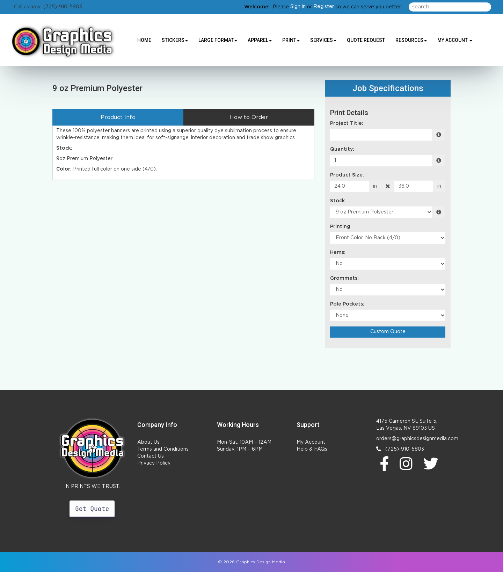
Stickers (175, 40)
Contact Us (150, 456)
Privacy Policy (153, 463)
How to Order (249, 117)
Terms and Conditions (163, 449)
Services (323, 40)
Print (291, 40)
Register (323, 6)
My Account (311, 442)
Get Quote (92, 509)
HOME (144, 40)
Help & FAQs (312, 449)
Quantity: (342, 149)
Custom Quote (388, 331)
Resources (411, 40)
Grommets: (344, 278)
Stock (337, 200)
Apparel (260, 40)
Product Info (118, 117)
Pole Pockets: (347, 304)
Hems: (337, 252)
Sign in (298, 6)
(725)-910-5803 (400, 449)
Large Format (217, 40)
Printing (340, 226)
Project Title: (346, 123)
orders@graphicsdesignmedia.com (417, 438)
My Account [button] (454, 40)
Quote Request (366, 40)
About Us (148, 442)
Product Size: (347, 175)
